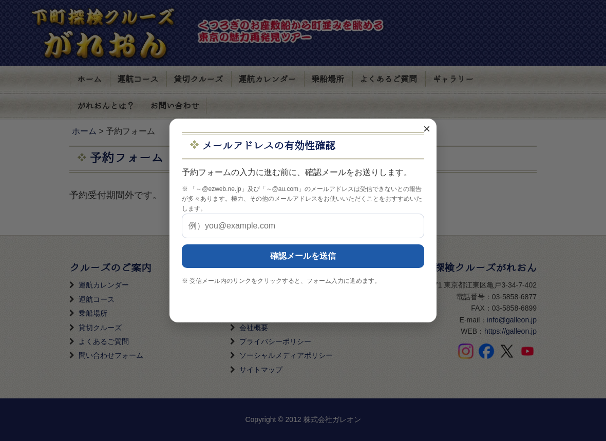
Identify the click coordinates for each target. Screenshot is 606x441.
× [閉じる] (426, 129)
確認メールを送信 (303, 256)
